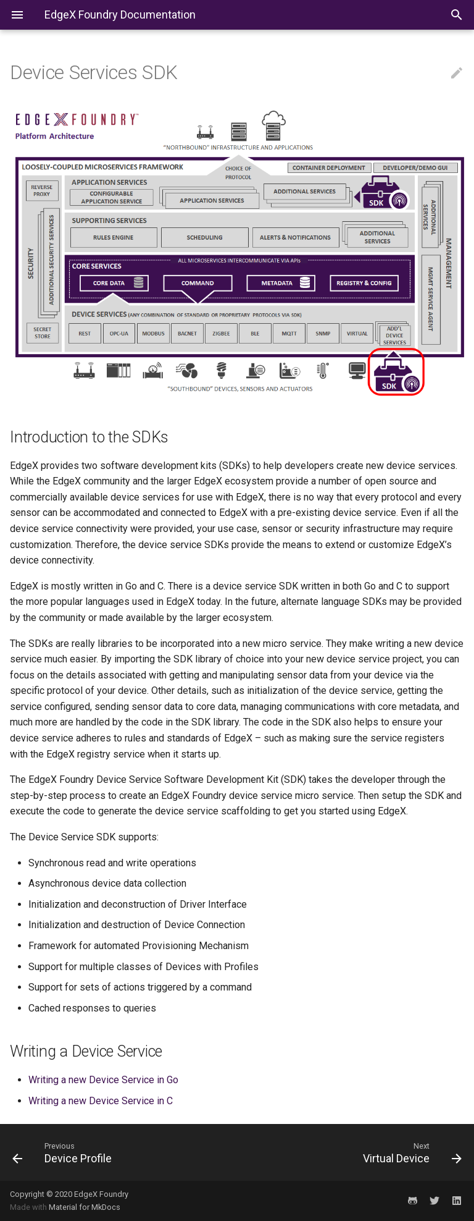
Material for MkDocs (84, 1207)
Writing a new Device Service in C (100, 1101)
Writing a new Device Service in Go (103, 1080)
